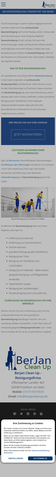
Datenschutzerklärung (40, 450)
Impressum (8, 453)
